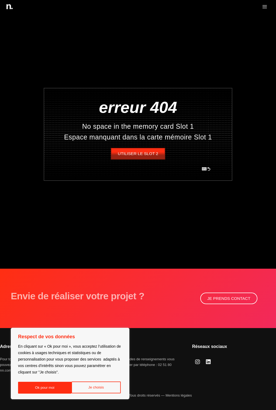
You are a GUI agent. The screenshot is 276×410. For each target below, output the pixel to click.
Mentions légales (178, 395)
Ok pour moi (95, 388)
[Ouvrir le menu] (265, 6)
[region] (70, 364)
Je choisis (42, 388)
